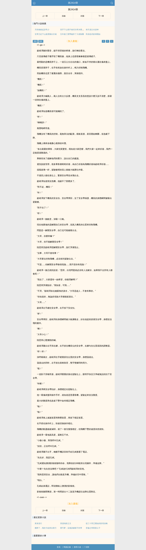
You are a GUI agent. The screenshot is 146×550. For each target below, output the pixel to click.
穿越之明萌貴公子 (93, 528)
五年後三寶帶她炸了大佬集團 (72, 34)
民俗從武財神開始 (93, 34)
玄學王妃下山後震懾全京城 (46, 34)
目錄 (64, 16)
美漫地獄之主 (65, 523)
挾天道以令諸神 (92, 30)
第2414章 (73, 3)
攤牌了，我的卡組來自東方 (46, 528)
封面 (82, 16)
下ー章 (101, 16)
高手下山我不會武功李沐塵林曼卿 (73, 30)
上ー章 (45, 16)
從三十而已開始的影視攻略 (97, 523)
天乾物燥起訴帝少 (42, 30)
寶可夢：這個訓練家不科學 (71, 528)
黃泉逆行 (38, 523)
